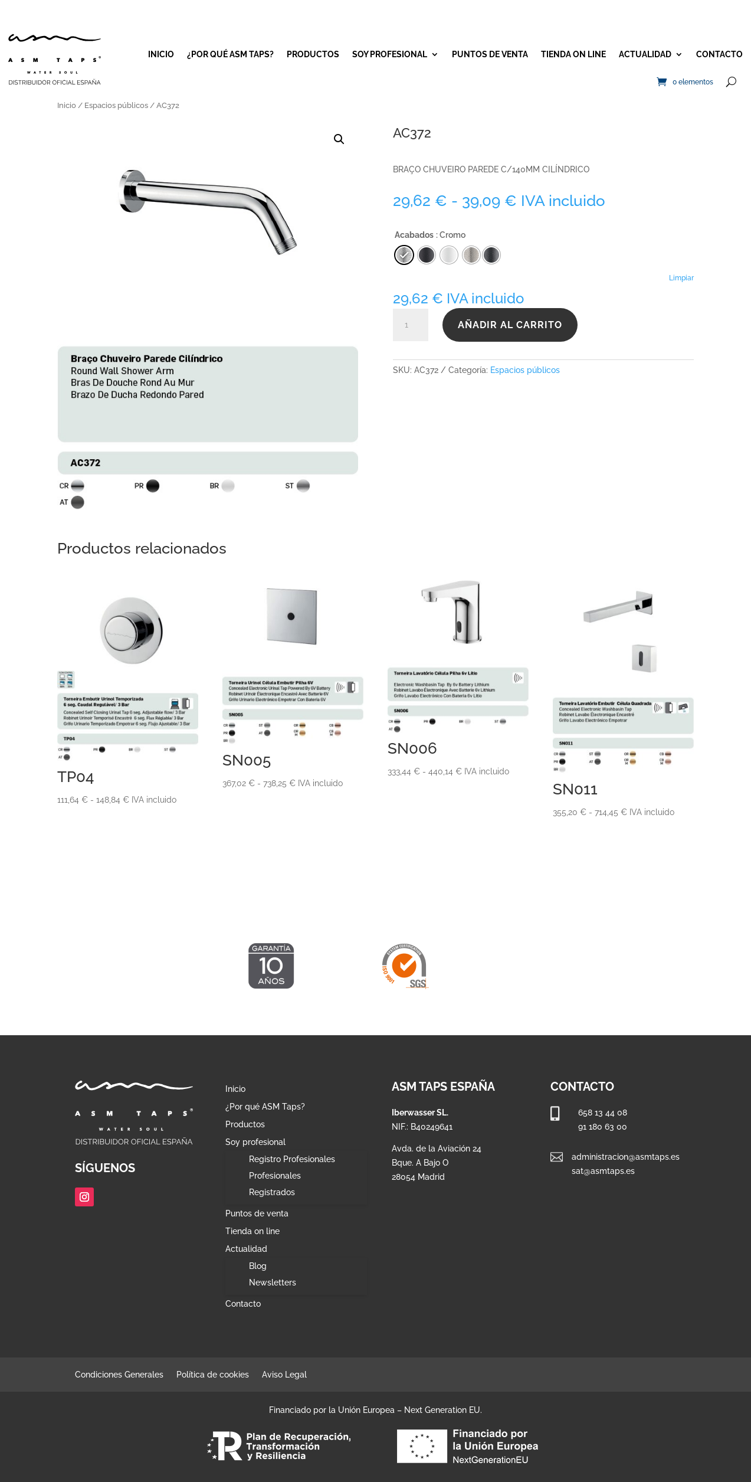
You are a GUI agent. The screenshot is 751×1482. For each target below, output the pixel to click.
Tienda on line (573, 54)
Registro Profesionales (292, 1159)
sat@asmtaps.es (603, 1171)
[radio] (491, 255)
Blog (258, 1266)
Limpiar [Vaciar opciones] (681, 278)
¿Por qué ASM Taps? (230, 54)
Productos (313, 54)
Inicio (161, 54)
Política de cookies (212, 1374)
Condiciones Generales (119, 1374)
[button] (339, 139)
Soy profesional (389, 54)
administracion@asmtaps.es (626, 1157)
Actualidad (645, 54)
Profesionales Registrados (275, 1184)
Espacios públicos (116, 105)
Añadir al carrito (510, 325)
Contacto (719, 54)
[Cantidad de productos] (410, 325)
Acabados (414, 235)
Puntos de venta (490, 54)
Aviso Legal (284, 1374)
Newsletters (272, 1282)
